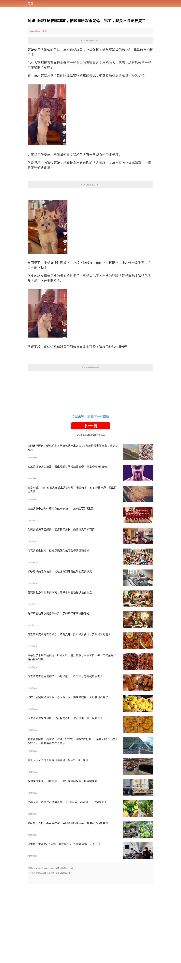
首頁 (30, 3)
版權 (58, 952)
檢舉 (44, 31)
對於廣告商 (65, 952)
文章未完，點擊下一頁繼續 (90, 496)
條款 (48, 952)
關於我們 (31, 952)
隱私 (53, 952)
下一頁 (90, 505)
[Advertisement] (90, 64)
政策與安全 (41, 952)
